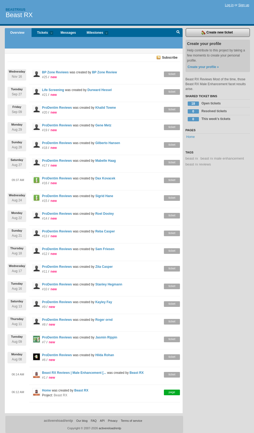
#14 (44, 218)
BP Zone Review (104, 72)
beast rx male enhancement (222, 158)
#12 (44, 254)
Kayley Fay (103, 302)
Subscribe (170, 57)
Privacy (112, 420)
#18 (44, 148)
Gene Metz (103, 125)
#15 (44, 201)
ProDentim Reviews (57, 108)
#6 (43, 360)
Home (46, 390)
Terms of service (131, 420)
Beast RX (19, 14)
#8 (43, 324)
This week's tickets (209, 119)
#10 (44, 289)
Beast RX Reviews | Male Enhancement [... (74, 373)
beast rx (192, 158)
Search (178, 32)
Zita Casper (104, 267)
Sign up (243, 5)
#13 (44, 236)
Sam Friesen (104, 249)
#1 (43, 377)
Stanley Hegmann (108, 284)
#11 (44, 271)
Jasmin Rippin (106, 337)
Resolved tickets (207, 111)
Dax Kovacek (105, 178)
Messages (68, 33)
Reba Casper (105, 231)
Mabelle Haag (105, 161)
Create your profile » (203, 67)
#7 (43, 342)
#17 (44, 165)
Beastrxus (15, 10)
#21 (44, 95)
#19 (44, 130)
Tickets (42, 33)
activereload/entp (58, 421)
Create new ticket (217, 33)
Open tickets (204, 103)
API (102, 420)
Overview (17, 33)
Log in (229, 5)
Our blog (81, 420)
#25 (44, 77)
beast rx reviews (198, 164)
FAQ (94, 420)
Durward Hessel (99, 90)
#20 (44, 112)
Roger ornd (104, 320)
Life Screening (53, 90)
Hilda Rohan (104, 355)
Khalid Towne (105, 108)
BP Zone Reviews (55, 72)
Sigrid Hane (104, 196)
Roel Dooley (104, 214)
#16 (44, 183)
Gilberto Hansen (107, 143)
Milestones (94, 33)
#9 (43, 307)
